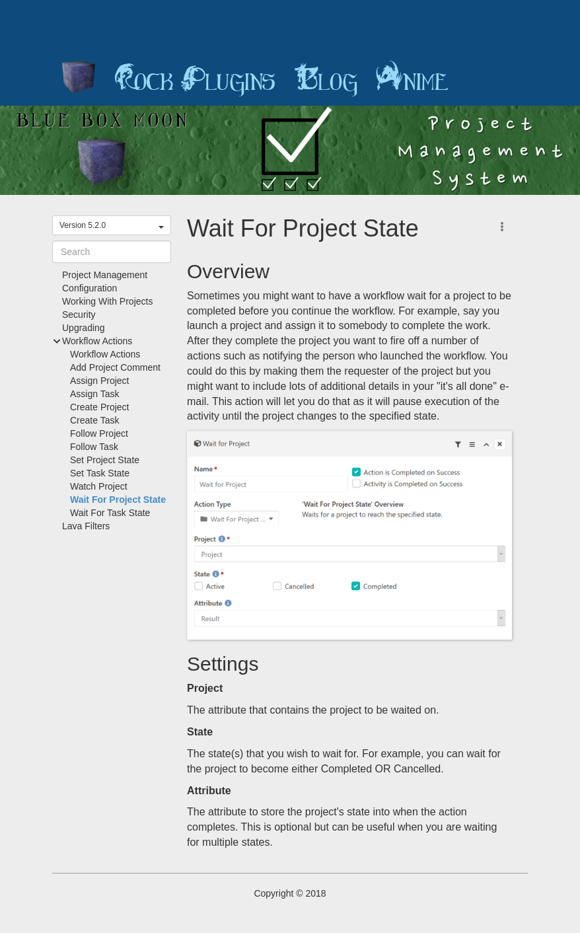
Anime (412, 79)
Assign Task (94, 394)
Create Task (94, 420)
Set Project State (104, 460)
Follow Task (94, 446)
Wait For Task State (110, 512)
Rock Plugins (195, 79)
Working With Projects (107, 301)
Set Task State (99, 473)
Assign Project (99, 380)
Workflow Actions (105, 354)
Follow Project (99, 433)
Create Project (99, 407)
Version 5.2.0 (111, 225)
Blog (326, 79)
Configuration (89, 288)
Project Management (104, 275)
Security (79, 314)
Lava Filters (86, 526)
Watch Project (98, 486)
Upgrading (83, 327)
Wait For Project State (118, 499)
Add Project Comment (115, 367)
